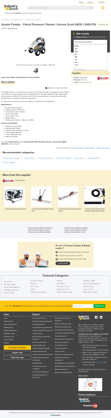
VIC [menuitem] (76, 49)
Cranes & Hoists (37, 333)
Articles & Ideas (8, 321)
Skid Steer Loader (89, 281)
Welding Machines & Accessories (65, 363)
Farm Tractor (34, 286)
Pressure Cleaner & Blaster (33, 20)
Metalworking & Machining (63, 327)
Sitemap (6, 343)
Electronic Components (39, 342)
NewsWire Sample (9, 333)
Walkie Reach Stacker (90, 292)
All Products (5, 20)
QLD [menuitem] (76, 51)
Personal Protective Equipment (64, 339)
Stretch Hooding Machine (91, 284)
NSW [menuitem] (76, 46)
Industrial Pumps (37, 363)
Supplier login (17, 353)
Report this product (103, 148)
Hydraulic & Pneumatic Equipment (42, 354)
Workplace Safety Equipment (63, 372)
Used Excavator (88, 286)
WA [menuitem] (76, 57)
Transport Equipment (61, 348)
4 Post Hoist (8, 282)
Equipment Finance (36, 281)
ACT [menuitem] (76, 62)
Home (5, 318)
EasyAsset (99, 362)
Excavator (33, 284)
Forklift (32, 289)
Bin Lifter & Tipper (10, 284)
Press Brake (61, 284)
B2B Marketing (8, 327)
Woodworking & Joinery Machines (65, 366)
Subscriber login (17, 357)
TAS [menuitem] (76, 65)
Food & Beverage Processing (41, 348)
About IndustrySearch (10, 324)
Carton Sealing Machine (12, 287)
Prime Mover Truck (63, 286)
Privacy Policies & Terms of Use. (46, 412)
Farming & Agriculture (39, 345)
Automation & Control (39, 318)
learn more (63, 263)
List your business (17, 347)
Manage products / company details (83, 148)
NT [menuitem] (76, 60)
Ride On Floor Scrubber (65, 292)
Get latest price (103, 24)
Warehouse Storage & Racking (64, 354)
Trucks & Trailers (60, 351)
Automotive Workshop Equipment (42, 321)
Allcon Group (12, 28)
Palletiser (60, 281)
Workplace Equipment (61, 369)
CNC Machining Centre (11, 290)
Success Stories (8, 340)
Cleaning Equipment (17, 20)
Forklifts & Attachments (39, 351)
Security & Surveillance (62, 342)
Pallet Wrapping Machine (38, 292)
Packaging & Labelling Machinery (65, 333)
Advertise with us (9, 337)
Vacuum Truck (88, 289)
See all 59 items (20, 180)
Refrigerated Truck (63, 289)
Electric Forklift (9, 293)
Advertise (101, 2)
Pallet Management (61, 336)
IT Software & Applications (40, 372)
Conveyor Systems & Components (42, 330)
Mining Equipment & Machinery (64, 330)
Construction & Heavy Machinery (42, 327)
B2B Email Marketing (10, 330)
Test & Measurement (61, 345)
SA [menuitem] (76, 54)
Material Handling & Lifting (63, 324)
